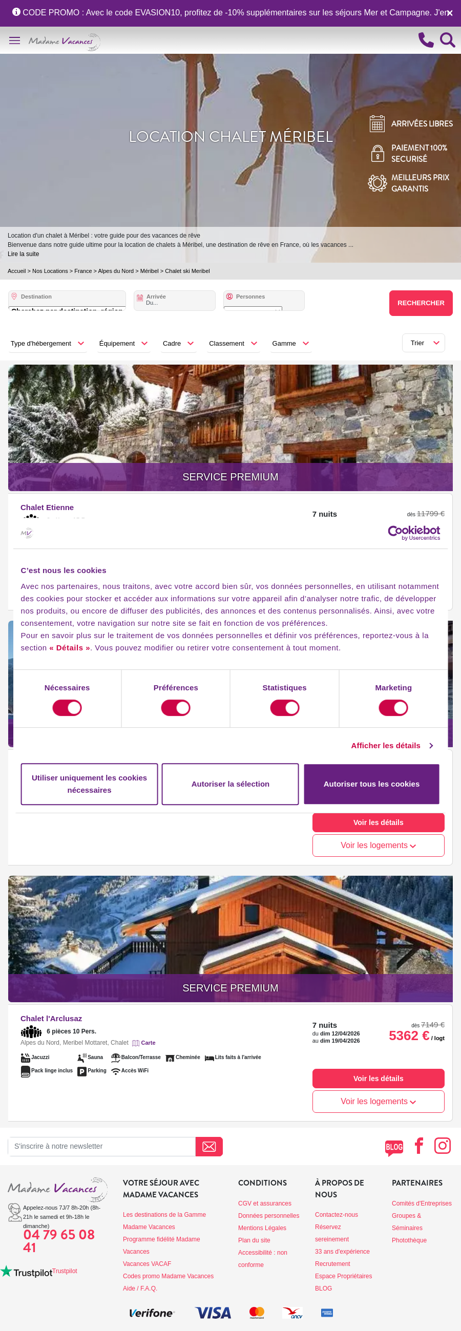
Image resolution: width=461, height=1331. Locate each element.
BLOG (323, 1288)
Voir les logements (378, 845)
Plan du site (254, 1240)
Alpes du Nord (116, 271)
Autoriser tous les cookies (377, 783)
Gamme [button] (284, 343)
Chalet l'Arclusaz (51, 1018)
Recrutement (332, 1263)
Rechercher (421, 303)
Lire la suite (23, 254)
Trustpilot (64, 1271)
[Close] (449, 13)
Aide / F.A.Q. (140, 1288)
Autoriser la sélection (231, 783)
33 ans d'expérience (342, 1251)
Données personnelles (268, 1215)
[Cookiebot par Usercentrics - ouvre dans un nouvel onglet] (404, 533)
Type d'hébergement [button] (41, 343)
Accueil (17, 271)
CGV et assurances (264, 1203)
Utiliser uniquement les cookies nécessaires (83, 783)
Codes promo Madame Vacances (168, 1276)
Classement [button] (226, 343)
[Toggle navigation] (14, 40)
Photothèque (409, 1240)
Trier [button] (417, 343)
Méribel (149, 271)
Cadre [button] (172, 343)
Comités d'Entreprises (422, 1203)
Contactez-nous (336, 1214)
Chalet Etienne (47, 507)
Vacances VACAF (147, 1263)
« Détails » (32, 647)
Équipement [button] (117, 343)
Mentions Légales (262, 1228)
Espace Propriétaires (343, 1276)
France (83, 271)
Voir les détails (378, 822)
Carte (148, 1043)
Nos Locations (50, 271)
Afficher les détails (394, 745)
